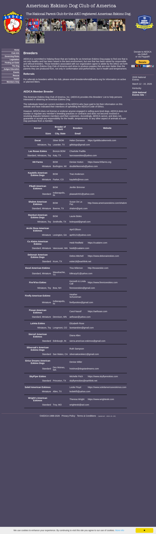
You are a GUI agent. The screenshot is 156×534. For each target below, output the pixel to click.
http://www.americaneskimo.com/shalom (107, 203)
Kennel (37, 128)
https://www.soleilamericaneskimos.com (107, 387)
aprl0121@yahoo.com (80, 235)
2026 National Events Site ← (139, 93)
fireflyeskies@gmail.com (81, 302)
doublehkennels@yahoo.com (83, 166)
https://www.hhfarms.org (99, 162)
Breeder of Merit (60, 128)
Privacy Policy (68, 416)
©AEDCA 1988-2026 (50, 416)
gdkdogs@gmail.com (79, 144)
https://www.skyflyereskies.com (103, 376)
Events (16, 72)
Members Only (13, 82)
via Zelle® (142, 54)
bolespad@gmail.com (80, 221)
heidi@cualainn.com (79, 248)
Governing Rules (12, 56)
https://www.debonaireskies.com (103, 256)
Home (16, 50)
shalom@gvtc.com (78, 208)
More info (119, 530)
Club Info (15, 53)
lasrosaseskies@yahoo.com (83, 155)
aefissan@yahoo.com (80, 317)
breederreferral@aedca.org (89, 79)
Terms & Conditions (86, 416)
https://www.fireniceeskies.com (103, 282)
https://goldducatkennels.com (102, 140)
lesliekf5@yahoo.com (79, 391)
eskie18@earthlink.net (80, 261)
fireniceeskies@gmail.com (82, 288)
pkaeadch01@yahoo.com (81, 194)
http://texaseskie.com (98, 268)
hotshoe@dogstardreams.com (84, 368)
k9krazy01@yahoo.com (80, 273)
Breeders (77, 128)
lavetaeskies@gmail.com (81, 327)
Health (16, 79)
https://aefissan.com (97, 311)
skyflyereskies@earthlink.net (83, 380)
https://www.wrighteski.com (101, 399)
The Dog (15, 66)
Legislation (14, 59)
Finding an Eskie (12, 63)
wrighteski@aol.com (79, 405)
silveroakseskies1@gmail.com (84, 354)
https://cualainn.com (97, 242)
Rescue (16, 75)
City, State (60, 133)
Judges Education (11, 69)
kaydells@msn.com (78, 179)
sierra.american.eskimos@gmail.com (87, 341)
